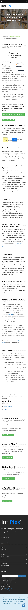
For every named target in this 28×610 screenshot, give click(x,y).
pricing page (13, 366)
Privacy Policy (21, 603)
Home (2, 547)
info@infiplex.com (9, 406)
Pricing (3, 552)
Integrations (5, 36)
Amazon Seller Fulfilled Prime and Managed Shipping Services (12, 245)
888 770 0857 (9, 588)
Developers (4, 563)
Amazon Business (8, 434)
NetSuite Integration (8, 478)
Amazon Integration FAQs (10, 38)
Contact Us (7, 409)
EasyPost (10, 314)
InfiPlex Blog (4, 558)
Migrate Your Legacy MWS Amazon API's (13, 114)
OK (23, 605)
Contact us (3, 561)
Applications (4, 549)
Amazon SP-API (7, 457)
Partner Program (5, 565)
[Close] (27, 597)
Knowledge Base (5, 556)
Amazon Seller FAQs (8, 119)
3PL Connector (7, 501)
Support (3, 554)
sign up (22, 575)
